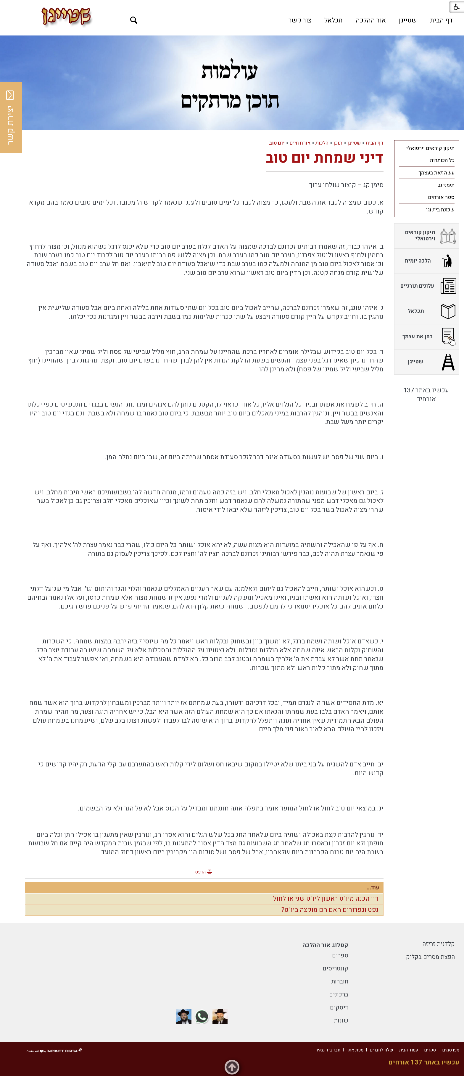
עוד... (373, 887)
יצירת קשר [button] (10, 117)
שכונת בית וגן (440, 210)
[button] (134, 20)
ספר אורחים (441, 197)
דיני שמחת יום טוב (325, 158)
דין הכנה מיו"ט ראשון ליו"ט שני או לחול (325, 898)
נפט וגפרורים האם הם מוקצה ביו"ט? (329, 910)
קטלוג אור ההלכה (325, 945)
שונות (341, 1020)
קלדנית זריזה (439, 944)
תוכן (338, 143)
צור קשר (300, 20)
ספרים (340, 955)
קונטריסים (335, 968)
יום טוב (277, 143)
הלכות (321, 143)
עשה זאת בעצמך (436, 173)
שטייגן (408, 20)
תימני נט (446, 185)
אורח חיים (300, 143)
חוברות (339, 981)
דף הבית (441, 20)
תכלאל (333, 20)
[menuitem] (441, 20)
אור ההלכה (371, 20)
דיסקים (339, 1007)
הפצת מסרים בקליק (430, 957)
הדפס (200, 872)
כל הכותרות (442, 160)
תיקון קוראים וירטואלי (430, 148)
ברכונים (338, 994)
